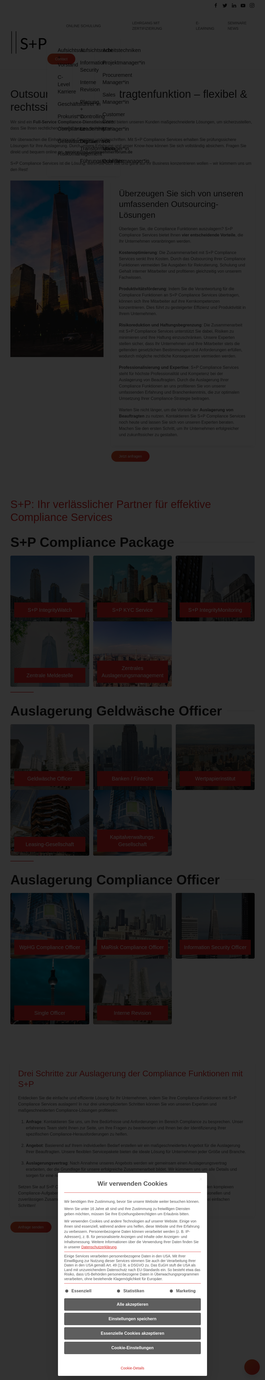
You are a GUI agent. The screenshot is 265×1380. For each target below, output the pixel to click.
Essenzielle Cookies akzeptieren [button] (132, 1333)
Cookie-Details (132, 1368)
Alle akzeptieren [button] (132, 1304)
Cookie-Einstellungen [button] (132, 1348)
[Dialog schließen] (201, 1179)
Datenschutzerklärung (98, 1247)
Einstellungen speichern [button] (133, 1319)
